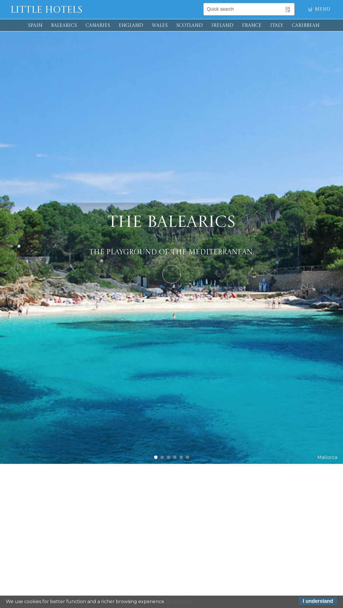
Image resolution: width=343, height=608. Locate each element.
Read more (179, 602)
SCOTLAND (189, 25)
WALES (160, 25)
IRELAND (222, 25)
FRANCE (251, 25)
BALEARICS (64, 25)
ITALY (276, 25)
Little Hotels (46, 10)
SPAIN (35, 25)
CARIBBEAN (305, 25)
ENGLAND (131, 25)
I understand (318, 601)
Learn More (171, 274)
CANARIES (98, 25)
